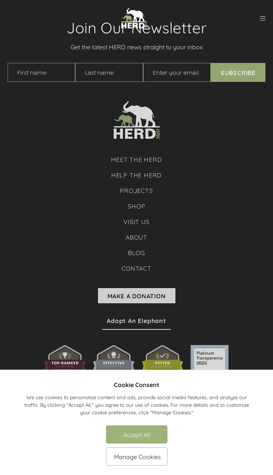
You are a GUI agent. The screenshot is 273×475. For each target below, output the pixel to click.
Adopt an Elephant (136, 321)
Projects (136, 190)
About (136, 237)
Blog (136, 252)
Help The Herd (136, 175)
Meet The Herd (136, 159)
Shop (136, 206)
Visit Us (136, 221)
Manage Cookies (137, 456)
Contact (136, 268)
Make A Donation (136, 295)
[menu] (262, 18)
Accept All (136, 434)
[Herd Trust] (134, 18)
